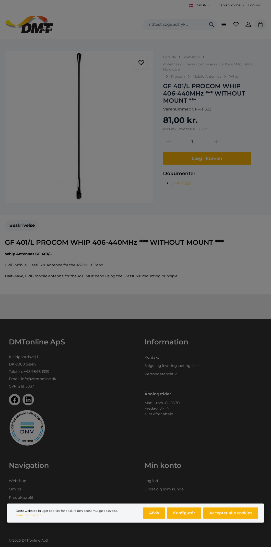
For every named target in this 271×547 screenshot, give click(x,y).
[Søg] (211, 24)
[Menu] (223, 24)
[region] (79, 127)
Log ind (254, 5)
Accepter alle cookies (230, 514)
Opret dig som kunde (164, 489)
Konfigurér (184, 514)
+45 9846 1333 (36, 371)
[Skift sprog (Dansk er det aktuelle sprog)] (199, 5)
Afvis (154, 514)
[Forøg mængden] (216, 142)
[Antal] (192, 142)
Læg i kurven (207, 158)
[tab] (22, 225)
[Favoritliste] (236, 24)
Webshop (17, 480)
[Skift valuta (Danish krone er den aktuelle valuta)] (230, 5)
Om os (15, 489)
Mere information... (30, 516)
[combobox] (174, 24)
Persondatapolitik (160, 374)
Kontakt (151, 357)
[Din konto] (248, 24)
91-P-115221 (181, 183)
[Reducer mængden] (168, 142)
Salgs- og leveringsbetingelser (171, 365)
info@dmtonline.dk (38, 379)
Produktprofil (21, 497)
